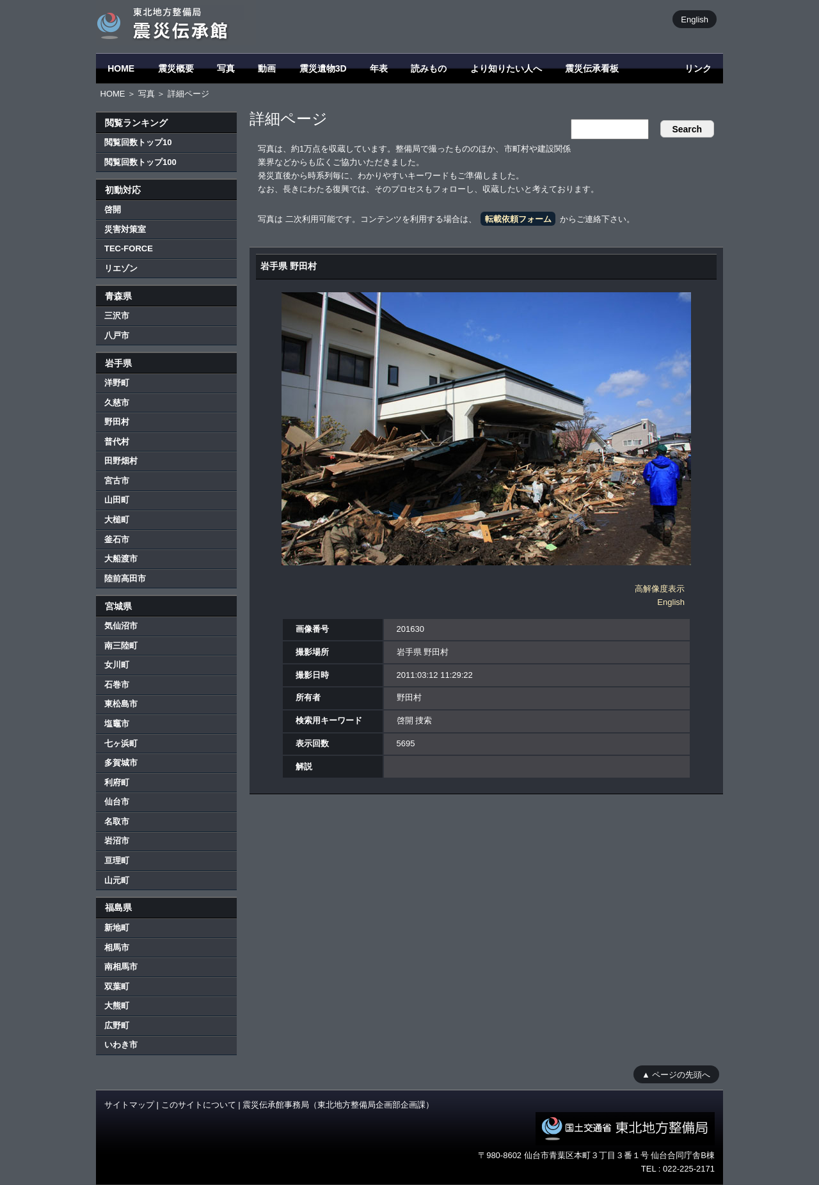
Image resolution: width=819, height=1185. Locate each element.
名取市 (116, 821)
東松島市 (121, 704)
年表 (379, 68)
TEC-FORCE (128, 248)
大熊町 (116, 1005)
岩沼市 (116, 840)
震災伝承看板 (592, 68)
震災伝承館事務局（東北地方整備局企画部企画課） (338, 1105)
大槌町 (116, 519)
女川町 (116, 665)
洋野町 (116, 383)
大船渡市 (121, 558)
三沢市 (116, 315)
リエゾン (121, 268)
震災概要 (176, 68)
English (694, 19)
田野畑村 (121, 461)
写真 (226, 68)
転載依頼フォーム (518, 219)
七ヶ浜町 (121, 743)
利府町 (116, 782)
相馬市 (116, 947)
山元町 (116, 880)
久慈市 (116, 402)
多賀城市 (121, 762)
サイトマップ (129, 1105)
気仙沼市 (121, 626)
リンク (698, 68)
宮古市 (116, 480)
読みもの (429, 68)
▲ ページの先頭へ (676, 1074)
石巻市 (116, 684)
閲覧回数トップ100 (140, 162)
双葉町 (116, 986)
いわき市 (121, 1044)
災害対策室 (125, 229)
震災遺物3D (323, 68)
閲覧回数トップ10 (137, 142)
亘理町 (116, 860)
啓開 (112, 209)
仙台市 (116, 801)
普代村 (116, 441)
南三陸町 (121, 645)
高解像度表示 (660, 588)
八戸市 (116, 335)
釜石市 (116, 539)
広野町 (116, 1025)
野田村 (116, 422)
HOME (120, 68)
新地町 (116, 927)
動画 (267, 68)
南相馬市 (121, 966)
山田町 (116, 500)
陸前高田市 (125, 578)
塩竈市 (116, 723)
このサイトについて (198, 1105)
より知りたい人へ (506, 68)
